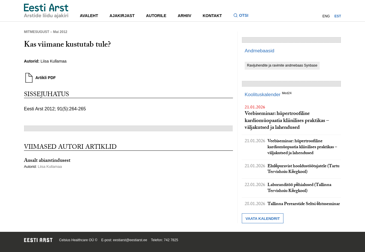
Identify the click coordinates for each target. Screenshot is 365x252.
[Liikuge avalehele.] (46, 10)
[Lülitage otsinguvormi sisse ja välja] (243, 16)
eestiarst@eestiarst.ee (130, 240)
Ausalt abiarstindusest (47, 161)
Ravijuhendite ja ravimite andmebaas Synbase (282, 65)
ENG (326, 16)
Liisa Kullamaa (53, 61)
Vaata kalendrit (263, 218)
